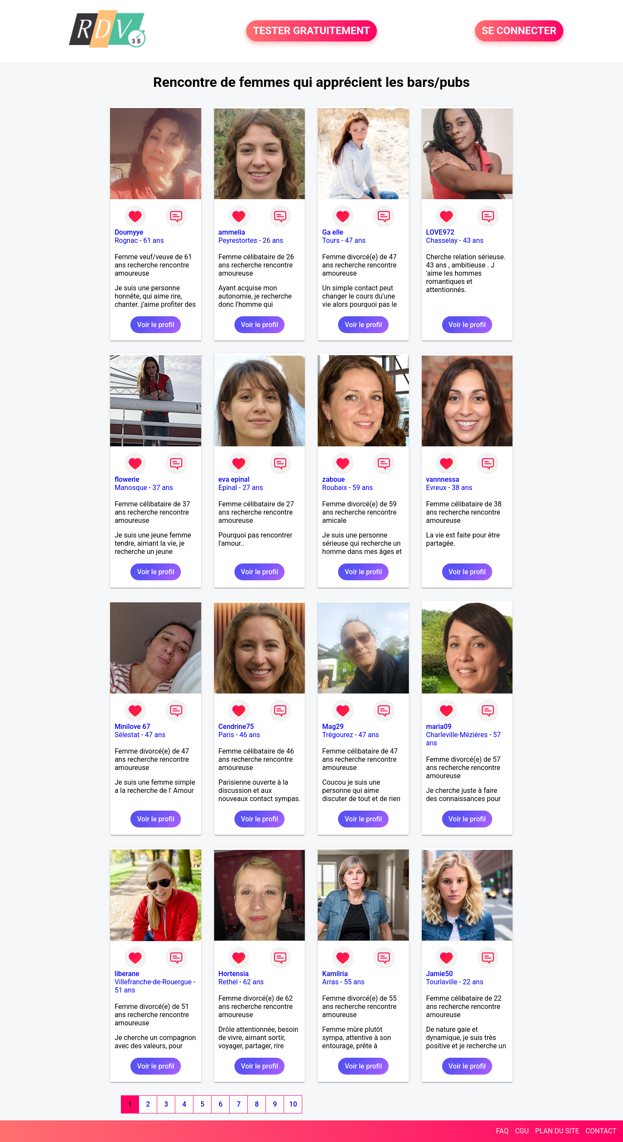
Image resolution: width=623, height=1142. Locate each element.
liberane (126, 974)
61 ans (153, 240)
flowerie (126, 479)
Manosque (130, 488)
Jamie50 (439, 974)
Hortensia (233, 974)
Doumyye (128, 232)
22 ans (473, 982)
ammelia (231, 232)
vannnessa (442, 479)
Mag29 (333, 726)
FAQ (502, 1131)
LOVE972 (440, 232)
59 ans (362, 488)
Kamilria (335, 974)
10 (293, 1104)
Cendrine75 (236, 726)
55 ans (354, 982)
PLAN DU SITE (557, 1131)
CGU (522, 1131)
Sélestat (126, 735)
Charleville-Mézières (457, 735)
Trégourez (337, 735)
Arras (330, 982)
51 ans (124, 990)
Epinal (227, 488)
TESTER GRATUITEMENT (311, 31)
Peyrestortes (237, 240)
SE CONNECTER (519, 31)
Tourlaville (442, 982)
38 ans (462, 488)
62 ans (253, 982)
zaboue (333, 479)
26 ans (272, 240)
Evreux (436, 488)
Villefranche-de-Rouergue (152, 982)
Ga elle (332, 232)
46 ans (250, 735)
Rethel (228, 982)
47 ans (355, 240)
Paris (226, 735)
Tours (330, 240)
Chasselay (442, 240)
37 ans (162, 488)
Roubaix (334, 488)
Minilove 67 (132, 726)
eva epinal (234, 479)
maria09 (439, 726)
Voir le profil (155, 325)
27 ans (253, 488)
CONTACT (601, 1131)
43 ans (473, 240)
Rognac (126, 240)
